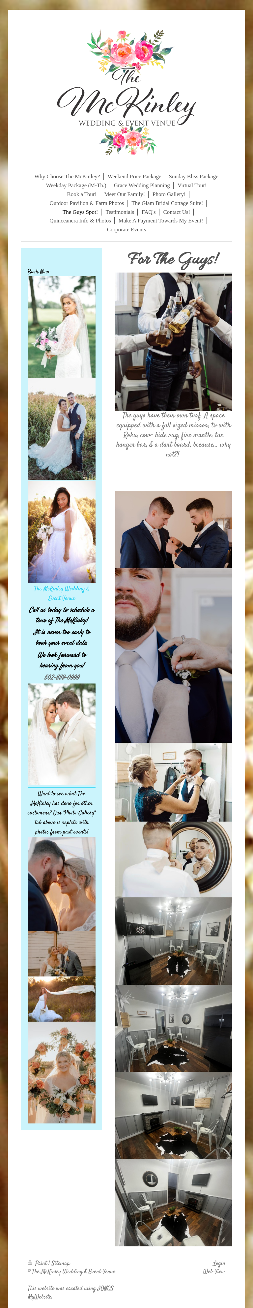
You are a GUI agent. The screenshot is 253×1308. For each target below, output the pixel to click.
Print (38, 1263)
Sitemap (61, 1263)
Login (219, 1263)
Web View (214, 1271)
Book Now (39, 272)
